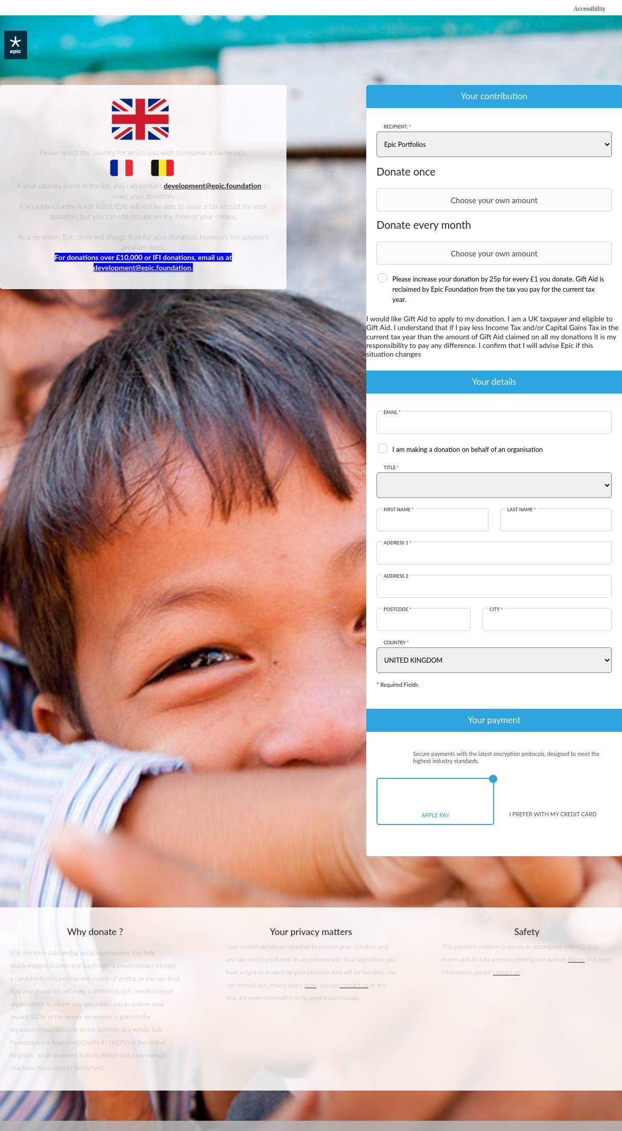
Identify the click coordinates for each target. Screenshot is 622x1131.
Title (391, 467)
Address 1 (398, 543)
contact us (354, 985)
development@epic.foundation (142, 267)
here (311, 985)
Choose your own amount (459, 200)
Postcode (398, 609)
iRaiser (576, 960)
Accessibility (589, 8)
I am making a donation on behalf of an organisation (468, 449)
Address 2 (396, 576)
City (496, 609)
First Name (399, 509)
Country (396, 642)
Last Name (521, 509)
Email (392, 412)
